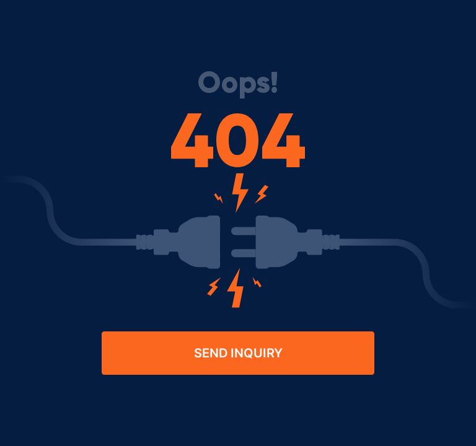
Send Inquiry (238, 353)
